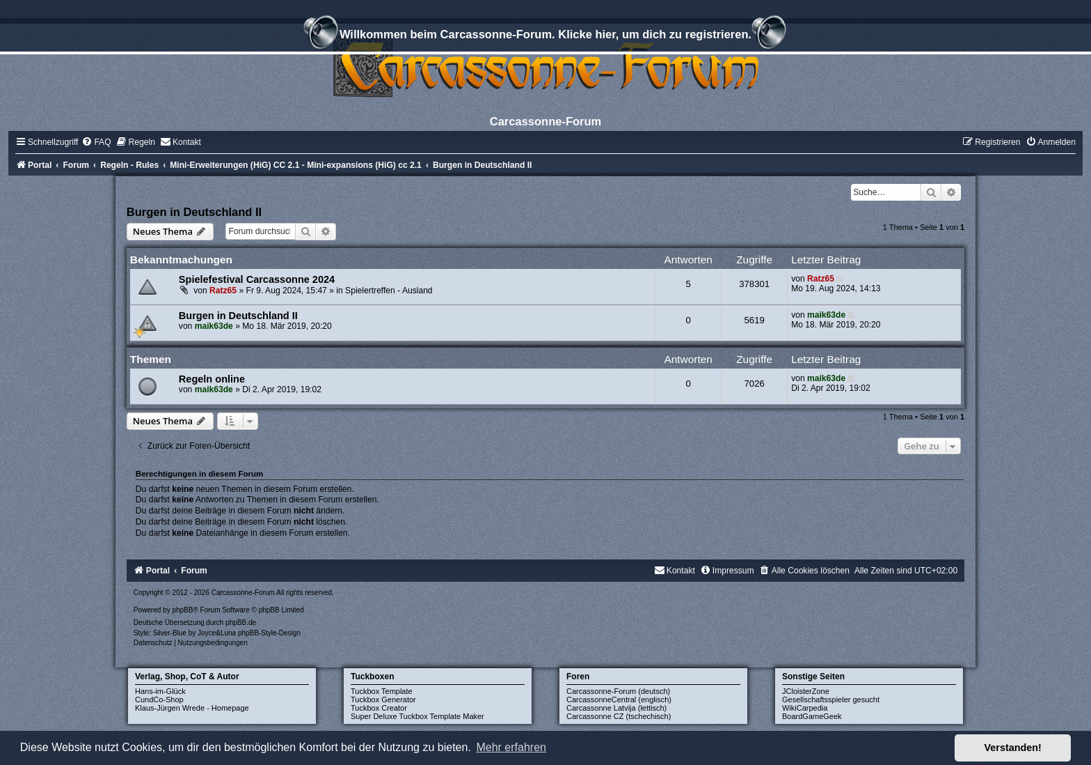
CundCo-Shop (159, 699)
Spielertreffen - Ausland (389, 290)
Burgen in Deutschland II (194, 212)
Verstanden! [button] (1013, 747)
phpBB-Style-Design (269, 633)
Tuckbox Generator (383, 699)
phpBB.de (240, 622)
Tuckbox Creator (379, 708)
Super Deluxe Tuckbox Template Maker (417, 716)
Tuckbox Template (382, 691)
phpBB (182, 610)
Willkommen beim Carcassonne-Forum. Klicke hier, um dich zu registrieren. (545, 36)
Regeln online (212, 379)
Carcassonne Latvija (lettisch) (616, 708)
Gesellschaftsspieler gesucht (830, 699)
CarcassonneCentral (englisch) (618, 699)
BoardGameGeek (812, 716)
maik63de (214, 326)
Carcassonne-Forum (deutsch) (618, 691)
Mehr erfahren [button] (511, 747)
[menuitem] (96, 142)
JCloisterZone (805, 691)
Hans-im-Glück (160, 691)
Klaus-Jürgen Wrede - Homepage (192, 708)
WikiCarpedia (804, 708)
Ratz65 (223, 290)
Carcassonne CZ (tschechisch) (618, 716)
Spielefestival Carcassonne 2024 (257, 279)
